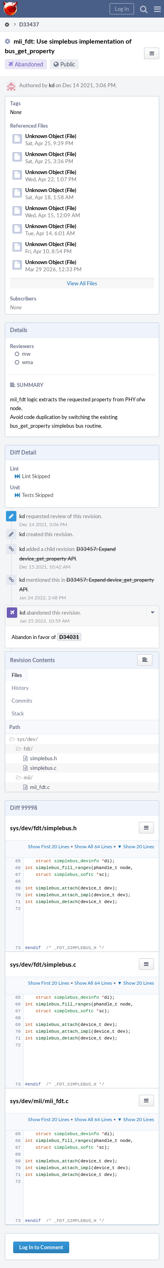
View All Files (82, 283)
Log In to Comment (41, 1247)
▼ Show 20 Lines (135, 846)
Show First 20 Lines (48, 846)
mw (26, 353)
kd (51, 85)
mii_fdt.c (40, 787)
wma (27, 362)
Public (67, 64)
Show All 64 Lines (93, 846)
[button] (157, 9)
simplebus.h (43, 758)
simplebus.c (43, 767)
